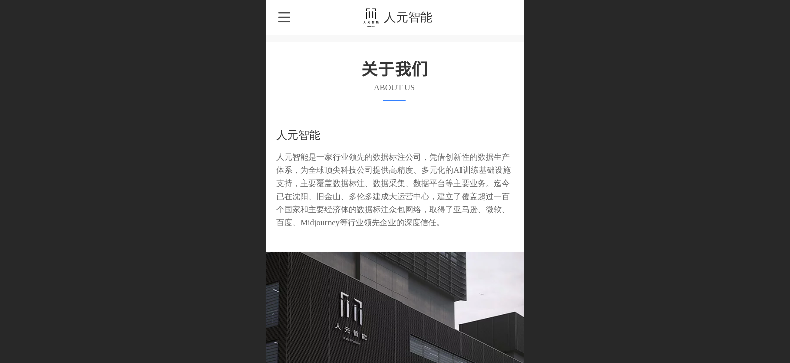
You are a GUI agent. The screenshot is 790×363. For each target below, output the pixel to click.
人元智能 (408, 17)
